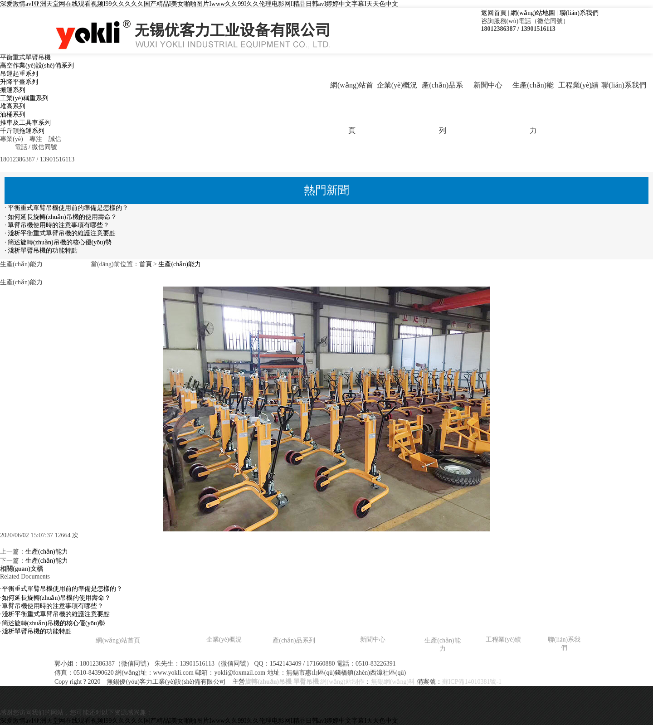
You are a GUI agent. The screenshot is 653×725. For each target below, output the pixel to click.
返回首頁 (494, 13)
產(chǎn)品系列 (442, 107)
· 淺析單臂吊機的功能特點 (41, 250)
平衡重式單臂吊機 (25, 57)
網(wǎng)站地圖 (533, 13)
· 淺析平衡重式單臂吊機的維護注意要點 (60, 233)
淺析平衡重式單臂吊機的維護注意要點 (56, 614)
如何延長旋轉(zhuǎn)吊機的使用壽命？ (56, 597)
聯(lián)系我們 (579, 13)
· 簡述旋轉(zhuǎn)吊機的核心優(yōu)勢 (58, 242)
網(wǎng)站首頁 (351, 107)
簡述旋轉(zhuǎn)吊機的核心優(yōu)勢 (54, 623)
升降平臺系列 (19, 81)
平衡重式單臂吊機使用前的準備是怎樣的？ (62, 588)
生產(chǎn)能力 (533, 107)
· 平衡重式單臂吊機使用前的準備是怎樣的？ (66, 207)
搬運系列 (12, 90)
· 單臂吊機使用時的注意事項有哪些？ (57, 225)
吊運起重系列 (19, 73)
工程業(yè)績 (578, 85)
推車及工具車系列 (25, 122)
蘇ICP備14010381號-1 (472, 681)
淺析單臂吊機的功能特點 (37, 631)
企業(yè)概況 (397, 85)
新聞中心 (487, 85)
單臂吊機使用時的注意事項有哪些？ (52, 606)
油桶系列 (12, 114)
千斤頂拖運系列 (22, 130)
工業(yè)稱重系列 (24, 98)
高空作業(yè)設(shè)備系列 (37, 65)
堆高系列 (12, 106)
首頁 (145, 264)
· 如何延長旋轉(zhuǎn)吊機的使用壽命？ (61, 217)
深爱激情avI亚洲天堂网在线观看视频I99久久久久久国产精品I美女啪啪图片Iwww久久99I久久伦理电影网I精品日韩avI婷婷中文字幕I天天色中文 (199, 3)
